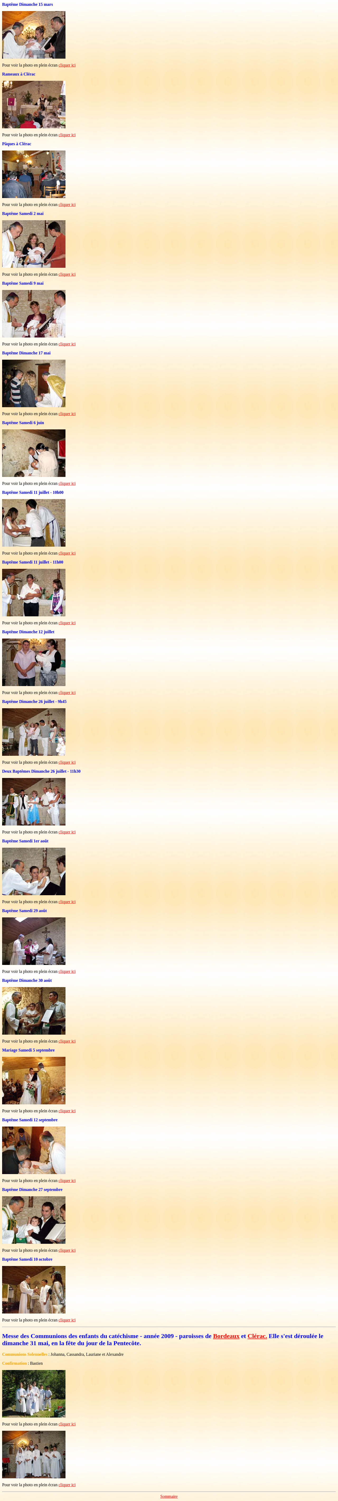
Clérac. (257, 1336)
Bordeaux (226, 1336)
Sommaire (169, 1496)
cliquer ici (67, 65)
